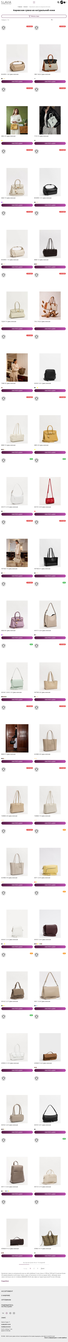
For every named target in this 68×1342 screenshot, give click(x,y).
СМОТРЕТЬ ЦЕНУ (17, 81)
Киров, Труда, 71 (5, 1322)
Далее (42, 1268)
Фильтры (34, 16)
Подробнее (5, 1281)
